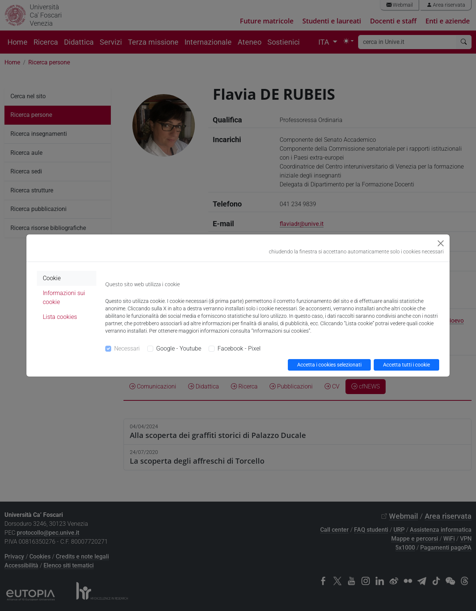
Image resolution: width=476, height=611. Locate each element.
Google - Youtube (178, 348)
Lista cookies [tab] (60, 316)
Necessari (127, 348)
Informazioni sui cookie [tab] (64, 297)
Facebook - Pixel (239, 348)
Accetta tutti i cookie (406, 365)
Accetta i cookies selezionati (329, 365)
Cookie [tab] (52, 278)
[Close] (441, 243)
